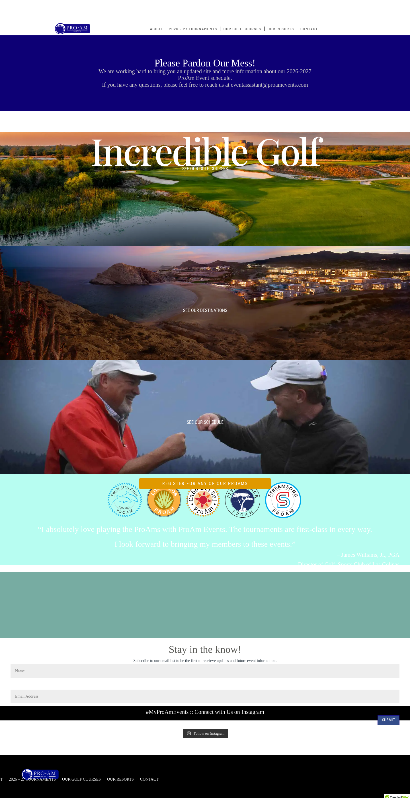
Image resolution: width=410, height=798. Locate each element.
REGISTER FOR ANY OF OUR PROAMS (205, 483)
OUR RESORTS (281, 28)
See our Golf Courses (205, 168)
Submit (388, 720)
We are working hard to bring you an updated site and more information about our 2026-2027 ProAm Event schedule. (205, 74)
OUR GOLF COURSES (242, 28)
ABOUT (156, 28)
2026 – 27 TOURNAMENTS (193, 28)
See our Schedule (205, 422)
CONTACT (309, 28)
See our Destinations (205, 310)
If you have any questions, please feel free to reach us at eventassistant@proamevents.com (205, 85)
